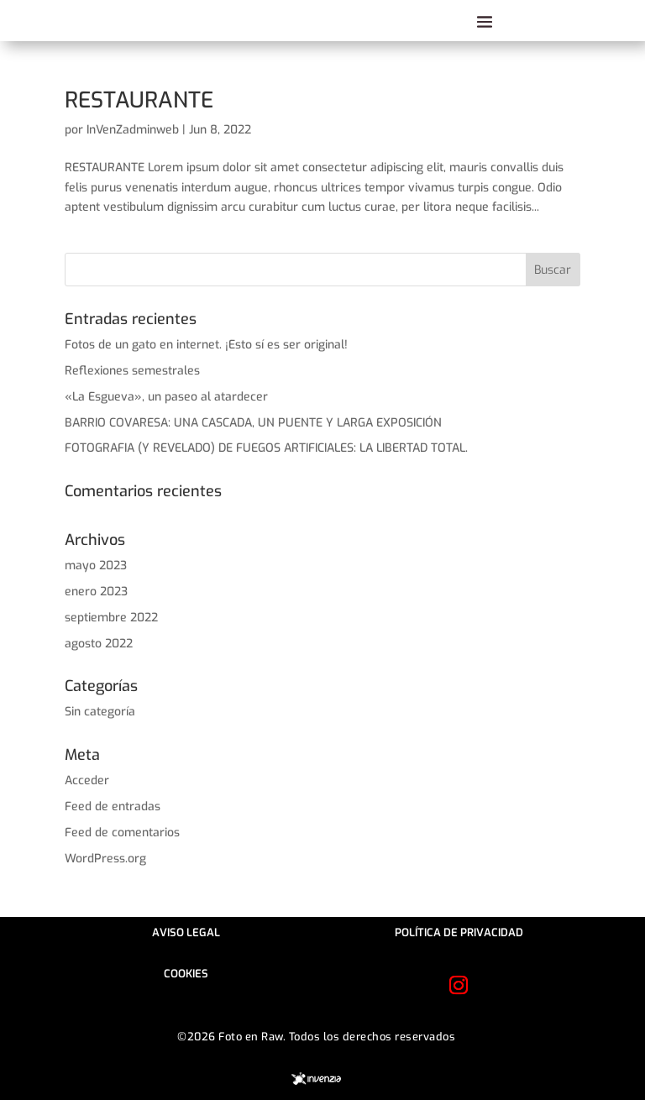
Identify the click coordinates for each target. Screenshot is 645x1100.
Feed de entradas (112, 807)
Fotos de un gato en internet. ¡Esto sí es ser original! (206, 345)
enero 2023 (96, 592)
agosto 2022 (99, 644)
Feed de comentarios (122, 833)
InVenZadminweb (133, 130)
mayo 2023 (96, 566)
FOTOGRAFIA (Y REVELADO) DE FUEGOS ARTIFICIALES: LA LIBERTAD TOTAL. (266, 448)
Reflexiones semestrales (132, 371)
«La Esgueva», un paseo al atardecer (166, 397)
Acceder (87, 780)
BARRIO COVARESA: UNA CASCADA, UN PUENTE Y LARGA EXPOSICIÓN (253, 423)
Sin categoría (100, 712)
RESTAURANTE (139, 100)
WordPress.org (105, 859)
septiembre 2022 (111, 618)
